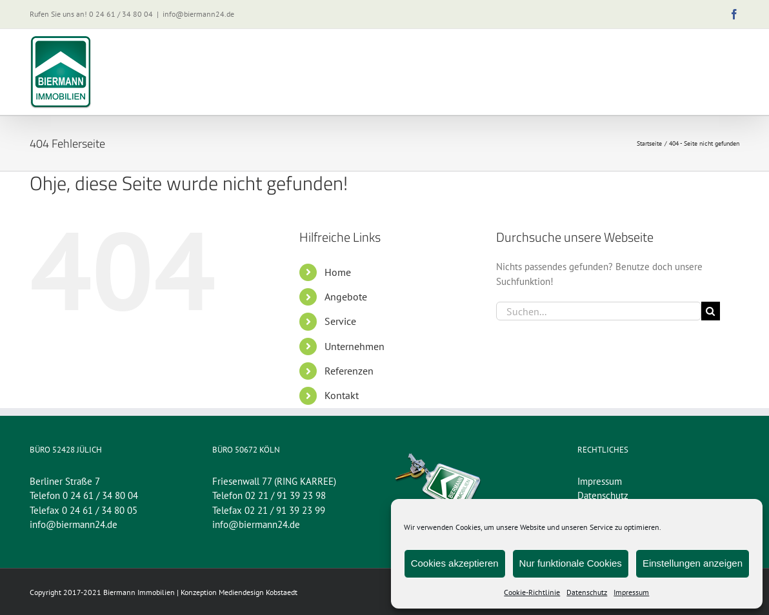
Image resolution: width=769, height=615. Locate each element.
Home (338, 272)
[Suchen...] (598, 311)
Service (340, 321)
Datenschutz (586, 592)
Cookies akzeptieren (455, 563)
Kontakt (342, 395)
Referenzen (349, 370)
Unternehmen (354, 346)
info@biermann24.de (198, 14)
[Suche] (710, 311)
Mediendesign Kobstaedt (258, 592)
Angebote (346, 296)
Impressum (631, 592)
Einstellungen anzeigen (693, 563)
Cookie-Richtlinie (532, 592)
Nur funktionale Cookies (570, 563)
